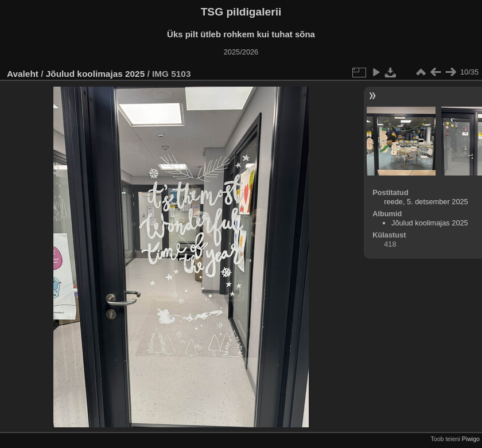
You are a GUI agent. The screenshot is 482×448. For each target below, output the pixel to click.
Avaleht (22, 74)
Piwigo (471, 438)
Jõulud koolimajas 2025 (95, 74)
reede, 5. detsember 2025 (426, 201)
